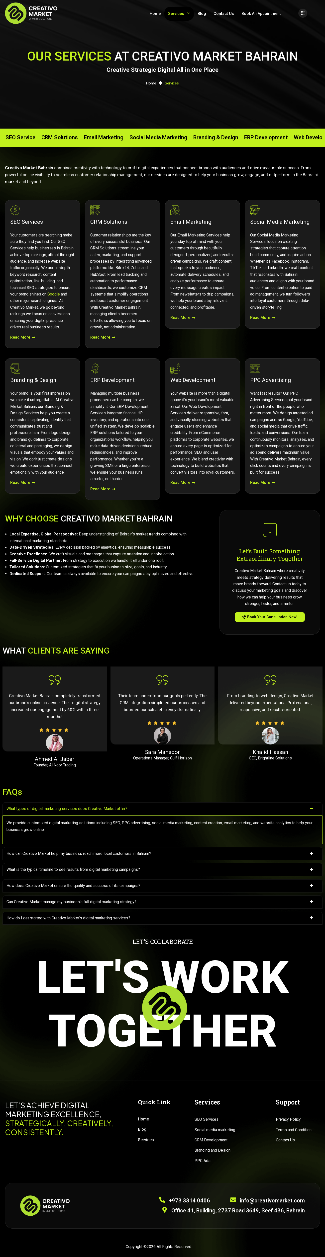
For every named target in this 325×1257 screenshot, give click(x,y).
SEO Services (206, 1119)
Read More (22, 337)
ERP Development (266, 137)
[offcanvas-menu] (302, 13)
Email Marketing (103, 137)
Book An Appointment (261, 13)
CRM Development (211, 1140)
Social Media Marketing (158, 137)
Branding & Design (215, 137)
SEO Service (20, 137)
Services (179, 13)
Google (53, 294)
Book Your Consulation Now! (269, 617)
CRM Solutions (59, 137)
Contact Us (224, 13)
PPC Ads (203, 1160)
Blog (202, 13)
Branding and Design (212, 1150)
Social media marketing (215, 1129)
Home (155, 13)
